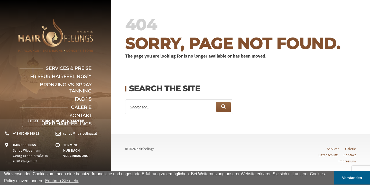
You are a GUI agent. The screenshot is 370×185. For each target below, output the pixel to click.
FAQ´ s (83, 99)
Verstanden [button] (352, 178)
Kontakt (80, 115)
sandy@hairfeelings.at (80, 133)
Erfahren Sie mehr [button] (62, 181)
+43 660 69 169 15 (26, 133)
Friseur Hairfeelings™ (60, 76)
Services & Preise (68, 68)
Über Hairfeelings (66, 124)
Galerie (81, 107)
